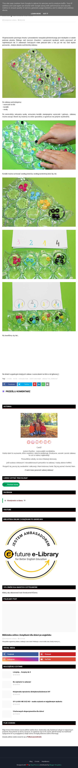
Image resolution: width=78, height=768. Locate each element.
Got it (45, 14)
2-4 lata (9, 378)
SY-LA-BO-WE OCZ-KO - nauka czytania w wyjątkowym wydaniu (37, 701)
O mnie (37, 761)
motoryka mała (23, 378)
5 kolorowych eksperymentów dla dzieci (28, 711)
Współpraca (45, 761)
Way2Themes (34, 765)
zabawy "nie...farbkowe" (50, 378)
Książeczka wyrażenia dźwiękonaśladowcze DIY (31, 692)
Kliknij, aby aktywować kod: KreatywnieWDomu (19, 593)
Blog (30, 761)
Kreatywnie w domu (10, 20)
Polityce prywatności (34, 737)
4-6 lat (15, 378)
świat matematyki (35, 378)
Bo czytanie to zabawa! (22, 682)
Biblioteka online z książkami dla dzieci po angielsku (26, 635)
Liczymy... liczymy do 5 (22, 672)
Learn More (36, 14)
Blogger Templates (55, 765)
